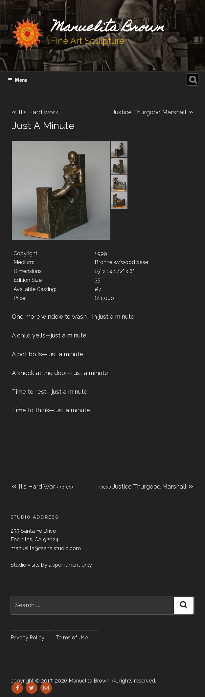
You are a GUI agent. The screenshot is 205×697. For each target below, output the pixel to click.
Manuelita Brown (107, 28)
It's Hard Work (35, 112)
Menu (17, 80)
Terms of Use (72, 637)
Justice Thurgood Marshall (152, 111)
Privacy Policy (27, 637)
